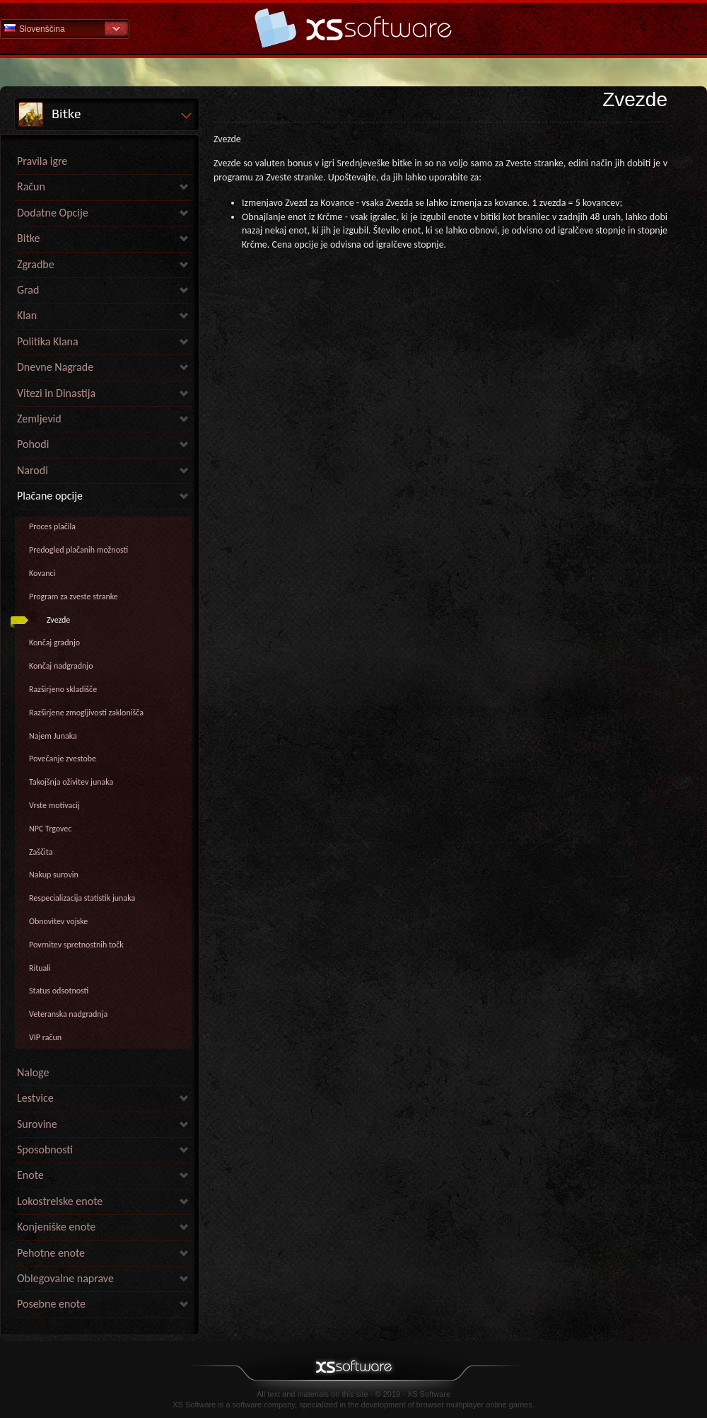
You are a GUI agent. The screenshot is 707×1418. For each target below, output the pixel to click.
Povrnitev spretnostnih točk (76, 945)
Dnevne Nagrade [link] (55, 367)
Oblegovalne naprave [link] (65, 1278)
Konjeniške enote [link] (56, 1226)
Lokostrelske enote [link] (60, 1201)
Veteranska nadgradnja (68, 1014)
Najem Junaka (53, 736)
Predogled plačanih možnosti (78, 550)
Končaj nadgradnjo (61, 666)
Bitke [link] (28, 238)
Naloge (33, 1072)
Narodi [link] (32, 470)
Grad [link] (28, 289)
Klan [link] (27, 315)
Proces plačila (52, 526)
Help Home (353, 28)
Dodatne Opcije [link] (52, 212)
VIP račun (45, 1037)
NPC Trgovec (50, 829)
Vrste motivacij (54, 805)
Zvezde (58, 620)
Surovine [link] (37, 1124)
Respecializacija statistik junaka (82, 898)
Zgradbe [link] (35, 264)
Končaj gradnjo (54, 642)
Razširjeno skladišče (63, 689)
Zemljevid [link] (39, 418)
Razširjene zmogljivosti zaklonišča (86, 712)
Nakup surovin (53, 875)
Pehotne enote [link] (51, 1253)
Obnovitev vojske (58, 921)
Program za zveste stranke (73, 596)
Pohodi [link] (33, 444)
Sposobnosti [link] (45, 1149)
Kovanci (42, 573)
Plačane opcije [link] (50, 495)
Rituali (40, 968)
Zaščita (40, 852)
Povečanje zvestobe (62, 758)
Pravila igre (42, 161)
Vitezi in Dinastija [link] (56, 393)
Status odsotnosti (58, 991)
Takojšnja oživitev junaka (71, 782)
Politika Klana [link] (47, 341)
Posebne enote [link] (51, 1303)
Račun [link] (31, 186)
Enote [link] (30, 1175)
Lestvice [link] (35, 1098)
